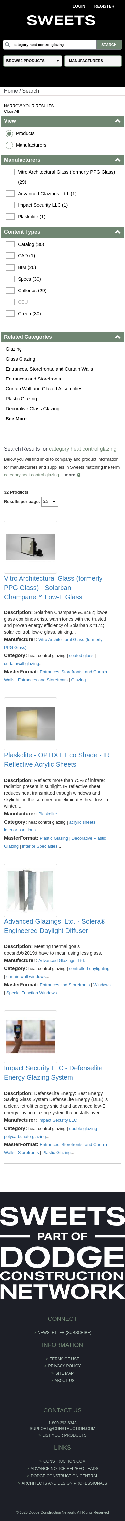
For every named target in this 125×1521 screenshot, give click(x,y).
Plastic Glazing (21, 398)
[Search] (62, 45)
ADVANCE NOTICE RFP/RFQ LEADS (64, 1468)
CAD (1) (26, 255)
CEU (23, 302)
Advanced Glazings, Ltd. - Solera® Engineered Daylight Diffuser (54, 926)
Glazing (14, 349)
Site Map (64, 1373)
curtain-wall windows (26, 976)
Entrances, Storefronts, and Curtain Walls (49, 369)
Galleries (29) (32, 290)
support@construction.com (62, 1428)
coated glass (81, 655)
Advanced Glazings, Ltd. (61, 960)
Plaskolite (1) (31, 216)
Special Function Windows (31, 992)
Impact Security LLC (57, 1120)
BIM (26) (27, 267)
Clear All (11, 111)
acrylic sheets (82, 822)
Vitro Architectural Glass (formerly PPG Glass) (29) (67, 177)
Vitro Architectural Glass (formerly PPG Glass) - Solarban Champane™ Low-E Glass (53, 588)
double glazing (83, 1128)
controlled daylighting (89, 968)
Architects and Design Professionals (64, 1483)
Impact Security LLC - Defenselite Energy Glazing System (53, 1072)
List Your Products (64, 1435)
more (70, 474)
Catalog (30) (31, 244)
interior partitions (20, 830)
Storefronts (28, 1152)
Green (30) (29, 313)
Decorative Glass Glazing (32, 408)
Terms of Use (64, 1359)
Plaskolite (47, 813)
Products (25, 133)
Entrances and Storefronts (33, 378)
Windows (102, 984)
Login (79, 6)
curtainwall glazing (21, 663)
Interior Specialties (40, 846)
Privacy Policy (64, 1366)
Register (104, 6)
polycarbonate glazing (25, 1136)
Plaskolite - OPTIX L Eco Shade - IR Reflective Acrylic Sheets (57, 759)
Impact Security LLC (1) (43, 205)
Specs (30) (29, 279)
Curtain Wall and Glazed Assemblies (44, 388)
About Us (64, 1380)
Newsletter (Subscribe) (65, 1332)
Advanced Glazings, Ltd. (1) (47, 193)
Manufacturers (31, 145)
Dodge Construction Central (64, 1476)
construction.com (64, 1461)
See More (16, 418)
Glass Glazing (20, 359)
